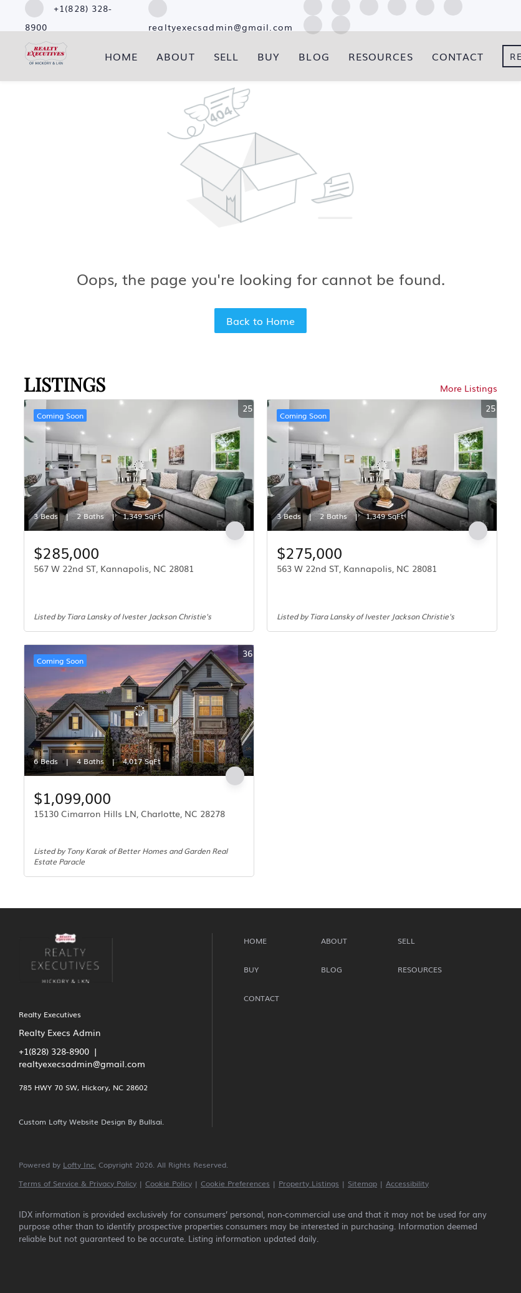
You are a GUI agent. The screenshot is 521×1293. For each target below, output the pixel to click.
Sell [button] (226, 56)
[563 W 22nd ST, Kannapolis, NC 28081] (382, 465)
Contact (458, 56)
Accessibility (407, 1183)
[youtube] (214, 1259)
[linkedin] (70, 1259)
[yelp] (142, 1259)
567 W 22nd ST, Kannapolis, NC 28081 (114, 568)
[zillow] (106, 1259)
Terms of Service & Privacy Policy (77, 1183)
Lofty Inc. (79, 1164)
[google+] (341, 23)
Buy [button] (268, 56)
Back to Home (260, 320)
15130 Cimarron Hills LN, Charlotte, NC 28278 (129, 813)
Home (121, 56)
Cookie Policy (168, 1183)
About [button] (175, 56)
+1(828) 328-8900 (54, 1051)
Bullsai (150, 1121)
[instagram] (178, 1259)
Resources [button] (380, 56)
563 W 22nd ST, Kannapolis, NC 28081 (357, 568)
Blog (314, 56)
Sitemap (362, 1183)
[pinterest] (313, 23)
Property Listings (309, 1183)
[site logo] (75, 990)
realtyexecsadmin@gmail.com (82, 1063)
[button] (279, 941)
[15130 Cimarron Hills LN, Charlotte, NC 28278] (139, 710)
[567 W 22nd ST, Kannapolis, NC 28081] (139, 465)
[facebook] (34, 1259)
